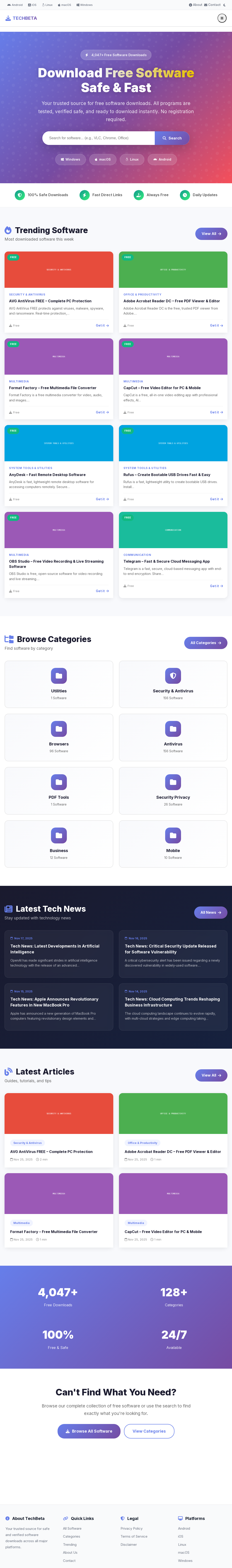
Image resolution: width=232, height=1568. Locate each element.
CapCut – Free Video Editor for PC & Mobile (162, 388)
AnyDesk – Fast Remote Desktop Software (47, 474)
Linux (47, 5)
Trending (70, 1544)
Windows (85, 5)
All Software (72, 1528)
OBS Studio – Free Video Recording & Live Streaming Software (56, 564)
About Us (70, 1552)
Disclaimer (129, 1544)
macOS (64, 5)
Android (15, 5)
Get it (102, 325)
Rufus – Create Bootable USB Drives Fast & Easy (166, 474)
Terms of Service (134, 1536)
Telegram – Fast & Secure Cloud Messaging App (166, 561)
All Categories (206, 642)
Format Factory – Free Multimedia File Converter (53, 388)
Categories (71, 1536)
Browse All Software (89, 1431)
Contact (212, 5)
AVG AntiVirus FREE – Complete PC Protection (50, 301)
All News (211, 912)
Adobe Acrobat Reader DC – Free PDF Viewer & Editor (171, 301)
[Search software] (98, 138)
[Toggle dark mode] (224, 5)
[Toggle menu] (222, 18)
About (195, 5)
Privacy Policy (132, 1528)
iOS (32, 5)
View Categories (149, 1431)
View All (211, 233)
